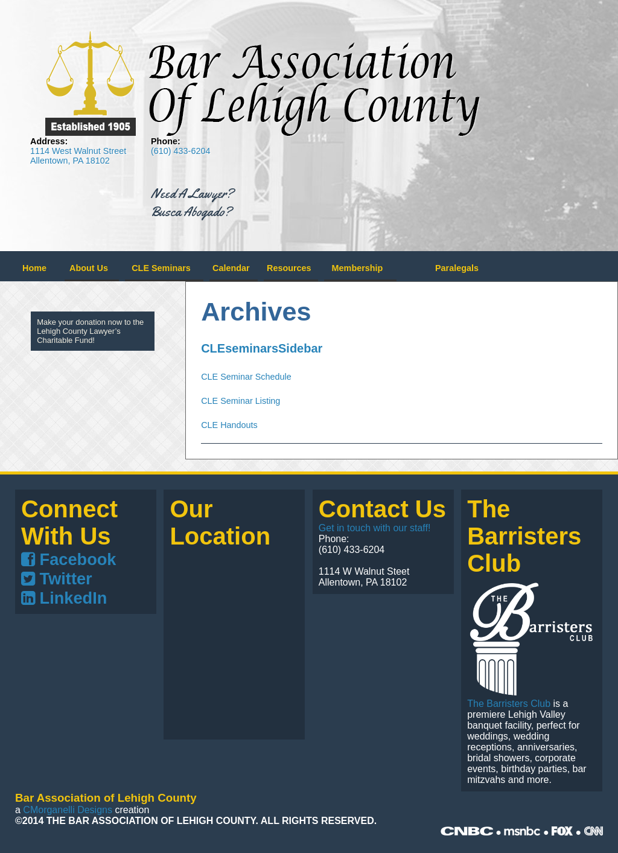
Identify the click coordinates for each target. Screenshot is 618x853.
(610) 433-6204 (180, 151)
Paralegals (457, 268)
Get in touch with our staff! (375, 528)
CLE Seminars (161, 268)
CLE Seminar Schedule (246, 377)
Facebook (68, 559)
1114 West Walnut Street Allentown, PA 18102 (78, 155)
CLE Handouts (229, 425)
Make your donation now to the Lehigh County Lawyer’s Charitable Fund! (90, 331)
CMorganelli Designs (67, 810)
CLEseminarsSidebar (261, 348)
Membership (357, 268)
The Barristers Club (508, 703)
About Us (88, 268)
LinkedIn (64, 598)
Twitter (56, 578)
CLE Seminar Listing (240, 401)
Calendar (231, 268)
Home (34, 268)
